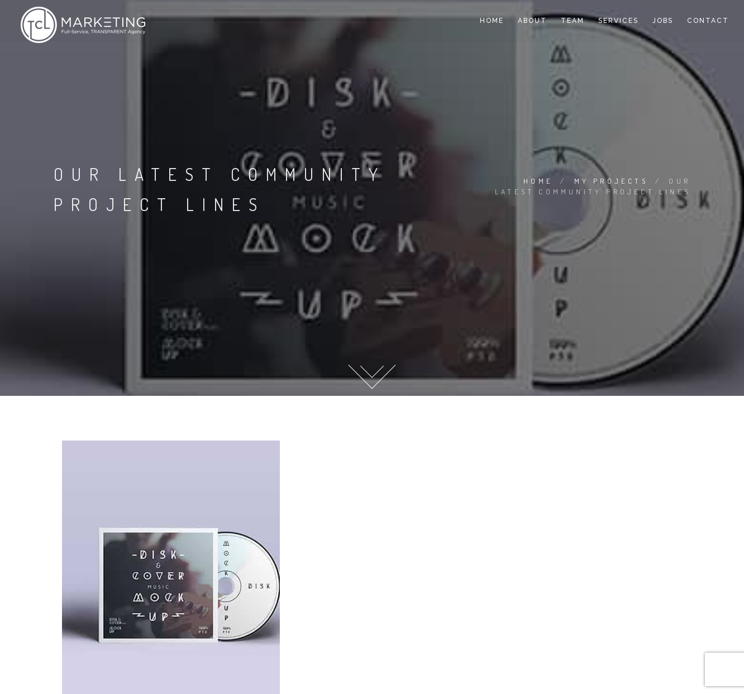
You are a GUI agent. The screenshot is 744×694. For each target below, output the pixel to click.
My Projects (611, 180)
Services (618, 21)
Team (572, 21)
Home (492, 21)
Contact (708, 21)
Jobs (662, 21)
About (532, 21)
